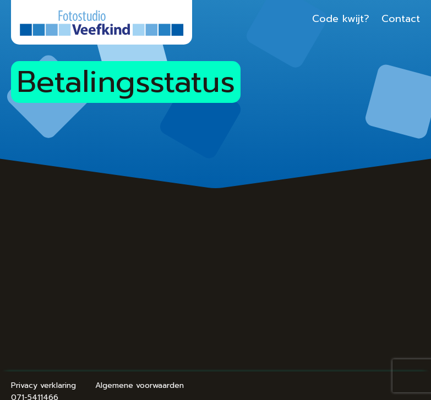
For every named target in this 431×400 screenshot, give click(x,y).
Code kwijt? (340, 18)
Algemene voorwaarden (139, 385)
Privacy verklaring (43, 385)
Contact (400, 18)
